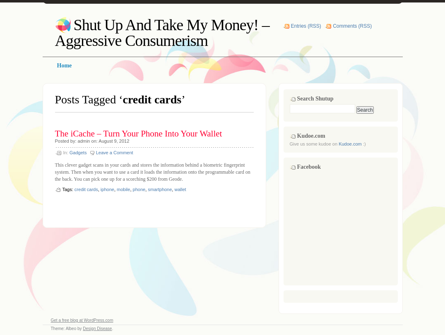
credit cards (86, 189)
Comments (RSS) (352, 26)
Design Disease (97, 328)
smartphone (160, 189)
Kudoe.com (350, 143)
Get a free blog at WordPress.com (82, 320)
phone (139, 189)
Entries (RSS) (306, 26)
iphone (107, 189)
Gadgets (78, 152)
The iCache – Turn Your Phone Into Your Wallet (138, 134)
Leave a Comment (114, 152)
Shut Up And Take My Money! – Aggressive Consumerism (162, 32)
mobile (123, 189)
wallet (180, 189)
